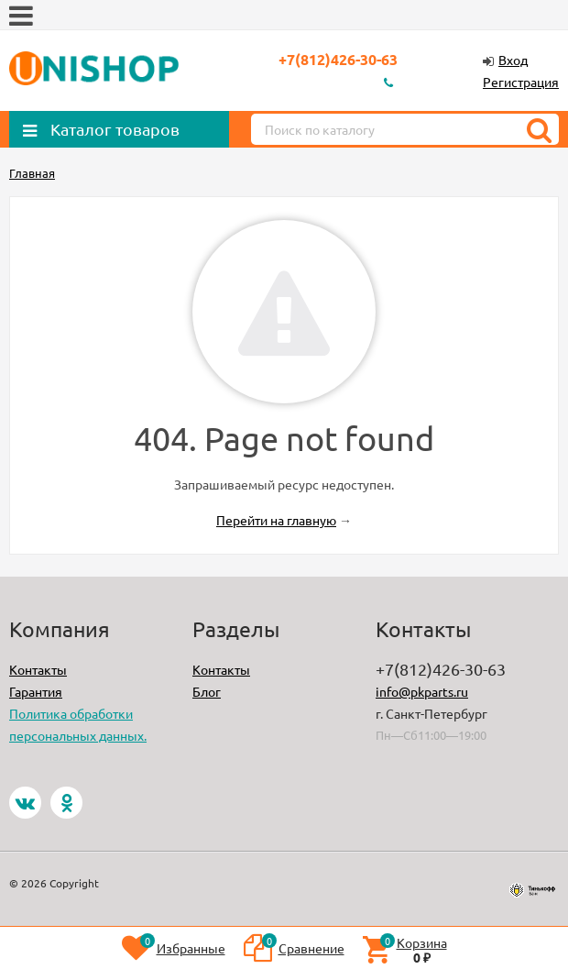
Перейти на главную (276, 520)
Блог (206, 691)
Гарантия (35, 691)
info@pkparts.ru (422, 691)
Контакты (38, 669)
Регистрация (521, 81)
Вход (513, 59)
